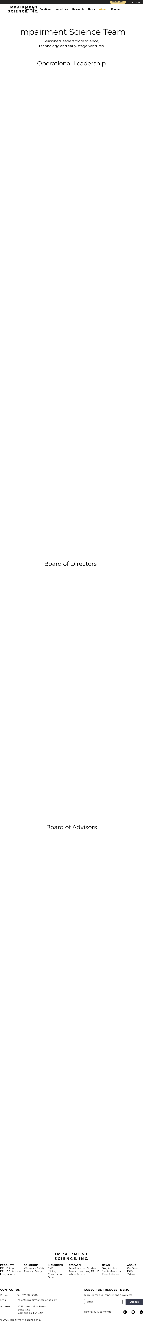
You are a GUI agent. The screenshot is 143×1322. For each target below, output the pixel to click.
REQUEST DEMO (117, 1289)
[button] (30, 9)
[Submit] (134, 1302)
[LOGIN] (136, 2)
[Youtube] (133, 1312)
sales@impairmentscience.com (38, 1300)
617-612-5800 (30, 1295)
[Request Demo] (118, 2)
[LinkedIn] (125, 1312)
